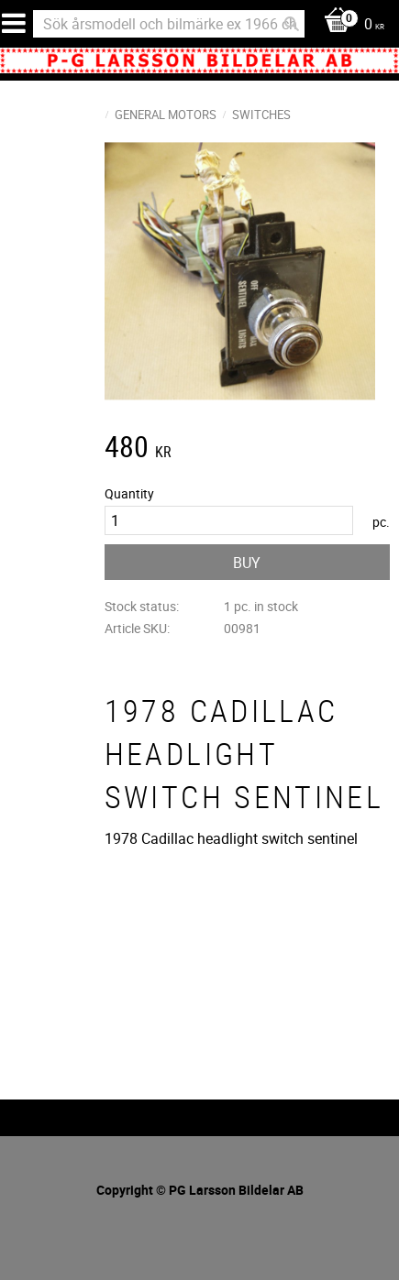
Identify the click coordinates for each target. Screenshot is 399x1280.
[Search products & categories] (168, 23)
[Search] (291, 24)
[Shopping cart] (349, 25)
